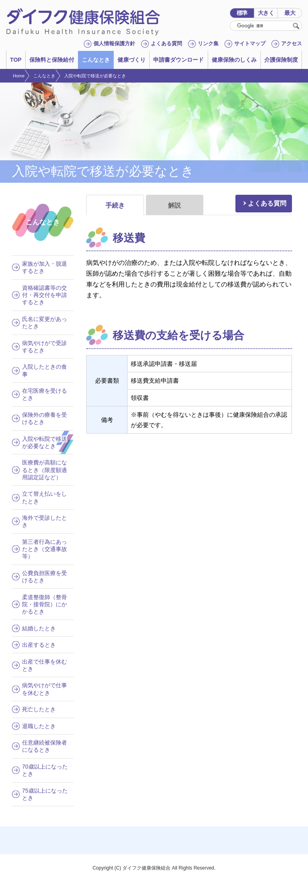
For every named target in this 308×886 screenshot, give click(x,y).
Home (18, 75)
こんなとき (44, 75)
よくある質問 (267, 203)
